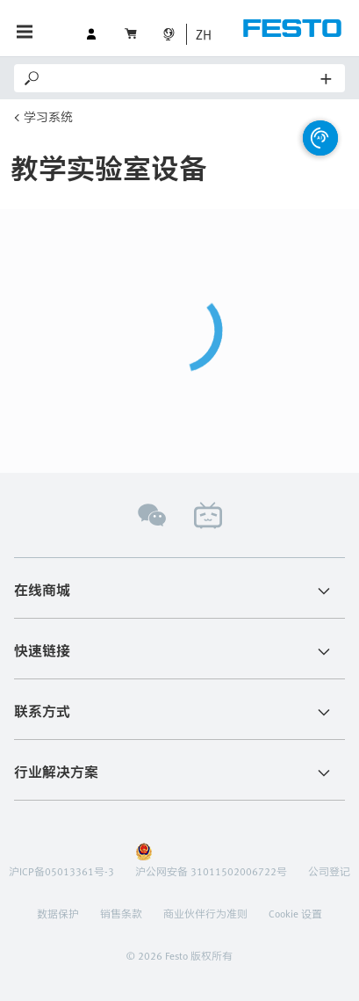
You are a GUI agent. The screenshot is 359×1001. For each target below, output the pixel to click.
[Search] (181, 78)
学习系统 (48, 116)
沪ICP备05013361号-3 (61, 871)
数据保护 (58, 913)
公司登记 (329, 871)
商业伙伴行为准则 (205, 913)
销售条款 (121, 913)
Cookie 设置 (295, 913)
